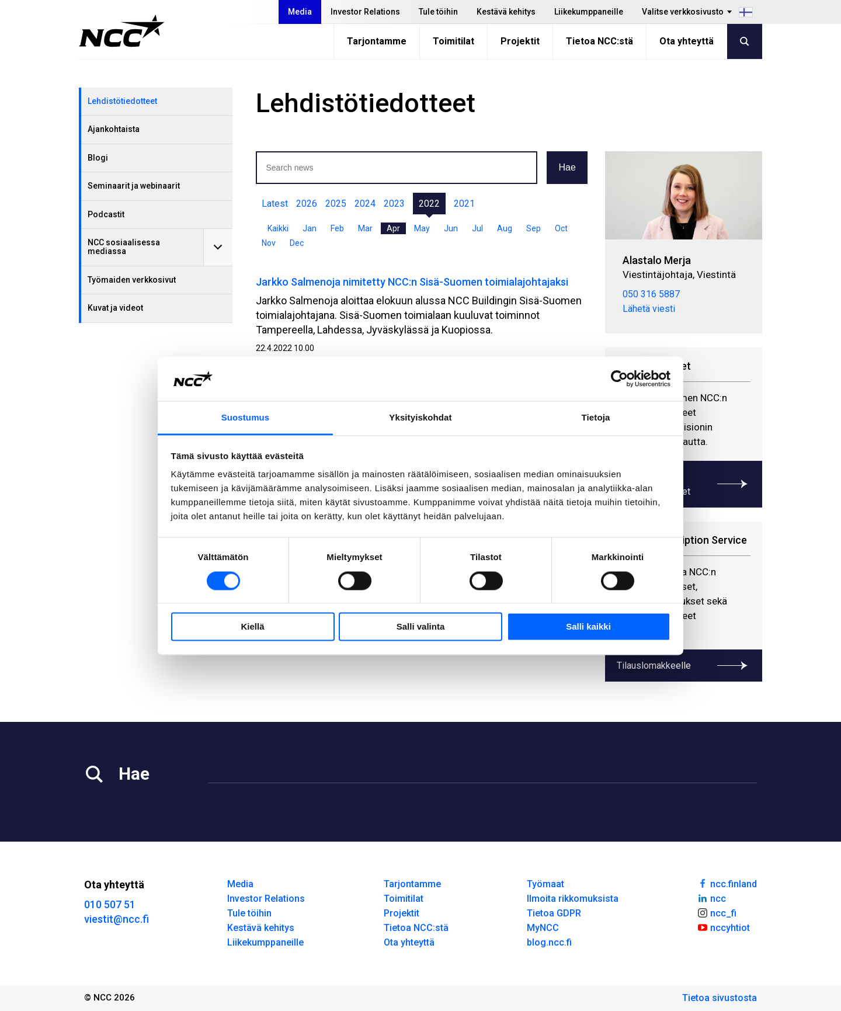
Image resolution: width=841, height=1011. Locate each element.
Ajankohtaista (114, 129)
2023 (394, 203)
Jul (477, 228)
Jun (451, 228)
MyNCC (543, 927)
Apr (393, 228)
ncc (711, 897)
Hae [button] (566, 167)
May (422, 228)
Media (300, 11)
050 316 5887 (651, 294)
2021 (464, 203)
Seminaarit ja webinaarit (134, 185)
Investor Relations (365, 11)
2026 (306, 203)
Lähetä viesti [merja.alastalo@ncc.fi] (649, 308)
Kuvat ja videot (115, 307)
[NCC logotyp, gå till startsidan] (122, 30)
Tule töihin (438, 11)
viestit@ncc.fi (116, 919)
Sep (533, 228)
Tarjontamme (376, 41)
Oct (561, 228)
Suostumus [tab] (245, 418)
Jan (310, 228)
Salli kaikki (588, 627)
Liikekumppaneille (588, 11)
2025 (335, 203)
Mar (365, 228)
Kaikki (278, 228)
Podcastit (106, 214)
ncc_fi (716, 912)
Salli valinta (421, 627)
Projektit (520, 41)
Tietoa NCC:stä (599, 41)
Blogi (98, 157)
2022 (429, 203)
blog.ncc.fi (549, 942)
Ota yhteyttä (686, 41)
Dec (297, 243)
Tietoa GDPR (554, 913)
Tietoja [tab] (596, 418)
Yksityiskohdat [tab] (420, 418)
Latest (275, 203)
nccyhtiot (723, 926)
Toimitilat (453, 41)
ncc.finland (727, 883)
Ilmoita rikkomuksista (572, 898)
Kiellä (252, 627)
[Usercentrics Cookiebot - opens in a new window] (619, 378)
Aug (504, 228)
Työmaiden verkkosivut (132, 279)
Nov (269, 243)
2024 (365, 203)
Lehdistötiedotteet (122, 101)
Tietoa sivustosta (719, 997)
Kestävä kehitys (506, 11)
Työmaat (545, 884)
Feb (337, 228)
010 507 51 (109, 904)
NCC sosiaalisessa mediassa (124, 247)
